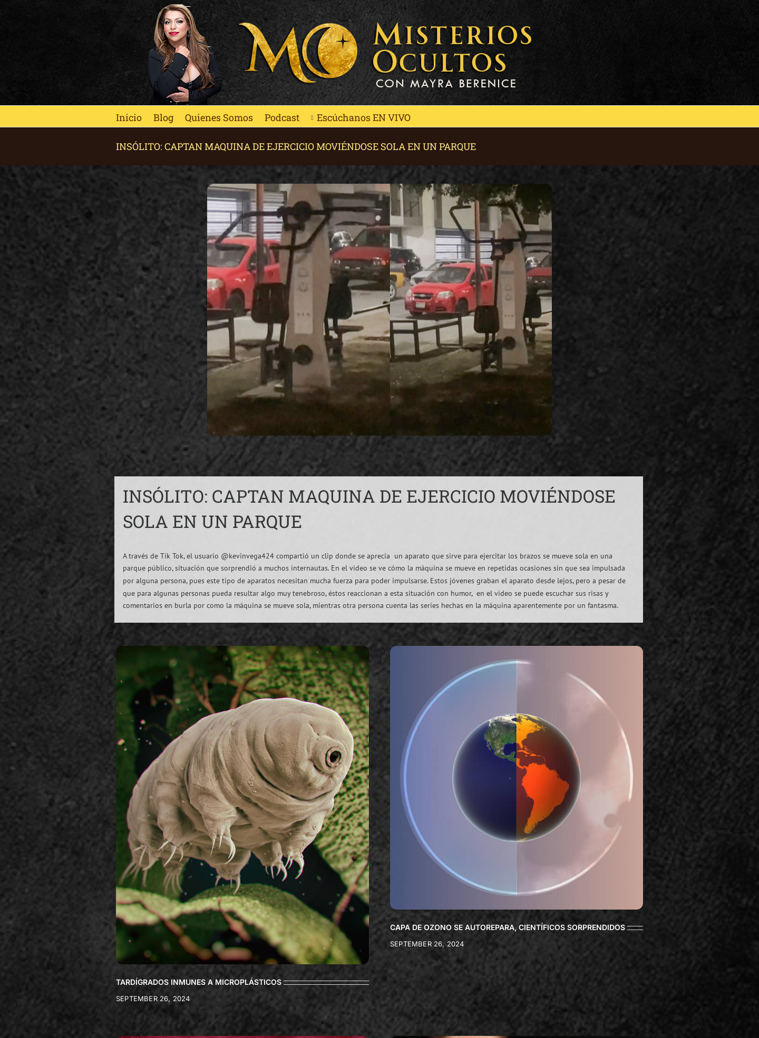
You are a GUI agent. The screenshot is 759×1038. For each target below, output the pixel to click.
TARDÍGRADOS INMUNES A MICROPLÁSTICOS (198, 981)
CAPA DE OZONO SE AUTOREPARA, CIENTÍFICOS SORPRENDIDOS (507, 927)
